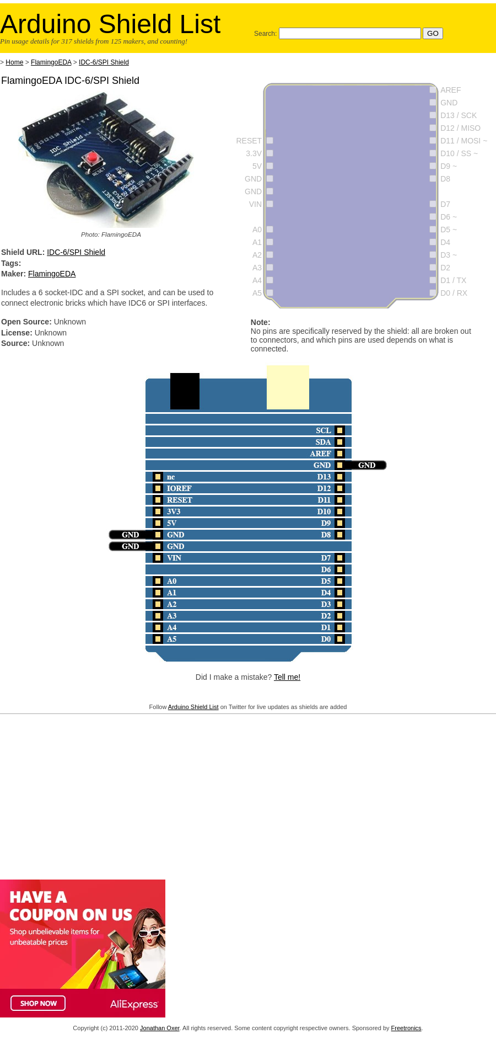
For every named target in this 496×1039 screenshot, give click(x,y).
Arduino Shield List (193, 707)
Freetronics (406, 1028)
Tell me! (287, 677)
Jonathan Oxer (160, 1028)
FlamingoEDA (51, 62)
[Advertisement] (248, 794)
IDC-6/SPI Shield (104, 62)
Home (14, 62)
